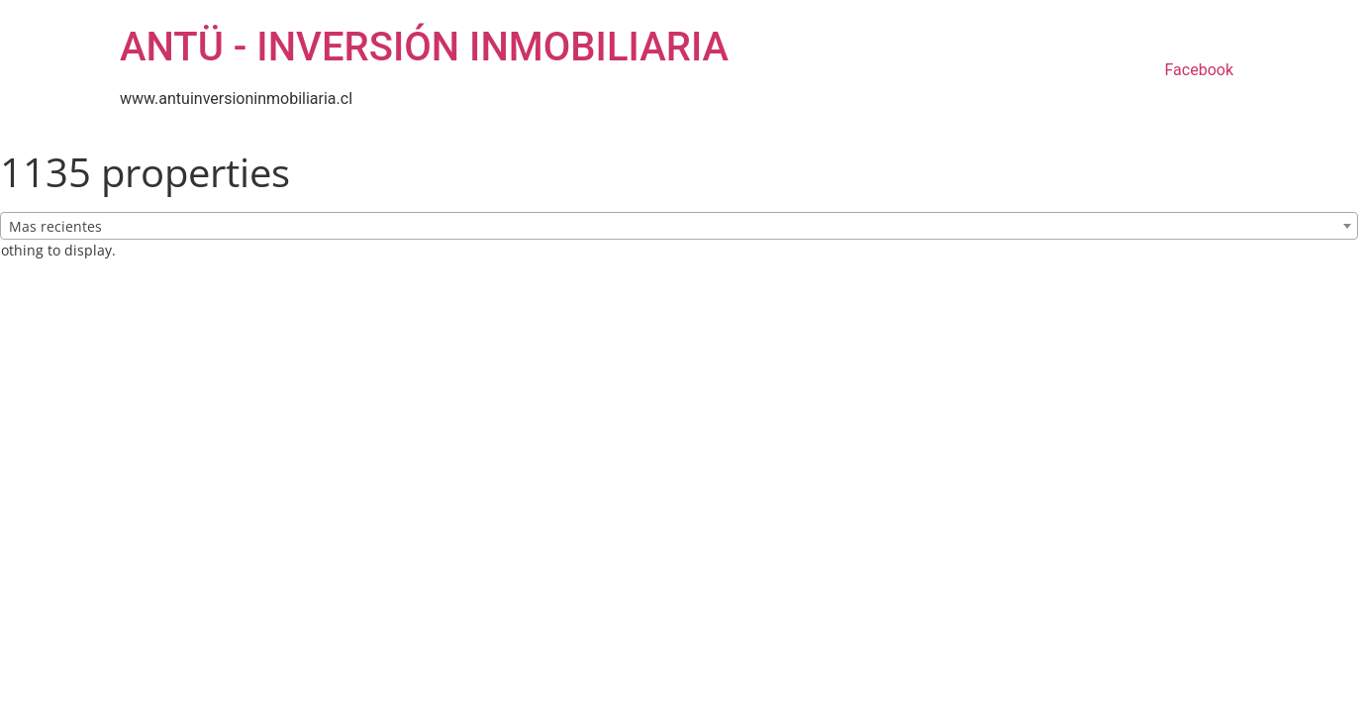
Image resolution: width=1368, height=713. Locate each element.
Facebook (1199, 69)
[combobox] (679, 226)
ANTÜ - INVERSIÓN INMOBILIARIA (424, 47)
